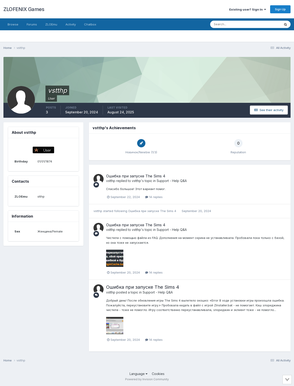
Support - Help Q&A (172, 181)
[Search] (230, 24)
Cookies (158, 374)
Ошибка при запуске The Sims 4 (135, 176)
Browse (13, 24)
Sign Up (280, 9)
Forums (32, 24)
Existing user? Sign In (247, 9)
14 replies (154, 197)
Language (138, 374)
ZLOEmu (51, 24)
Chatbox (90, 24)
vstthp (110, 181)
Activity (70, 24)
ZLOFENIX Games (23, 9)
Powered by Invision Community (147, 379)
